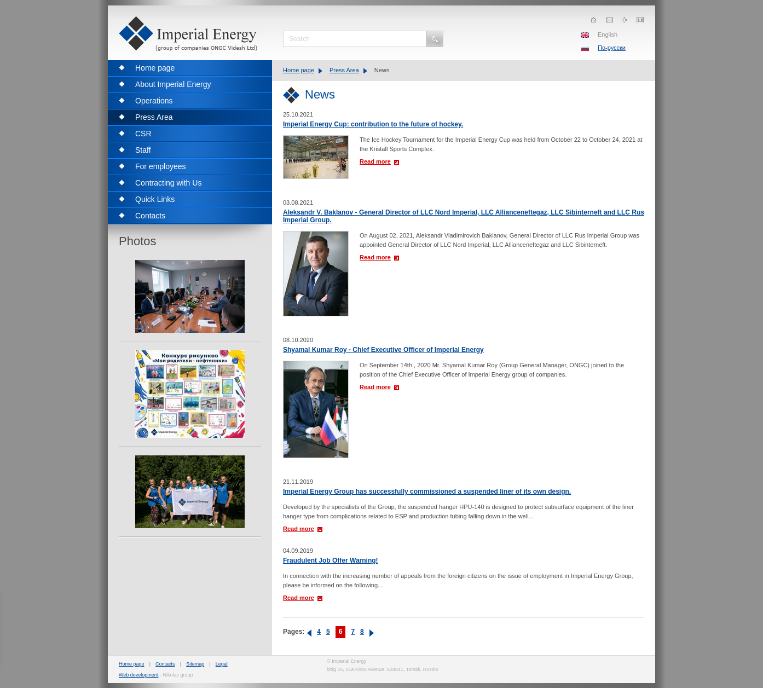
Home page (298, 70)
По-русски (612, 47)
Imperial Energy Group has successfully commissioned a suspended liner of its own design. (427, 491)
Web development (138, 675)
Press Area (344, 70)
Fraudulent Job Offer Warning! (330, 560)
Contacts (165, 664)
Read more (375, 161)
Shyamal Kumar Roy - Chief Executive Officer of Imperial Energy (383, 350)
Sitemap (195, 664)
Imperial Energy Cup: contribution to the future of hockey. (373, 124)
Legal (222, 664)
